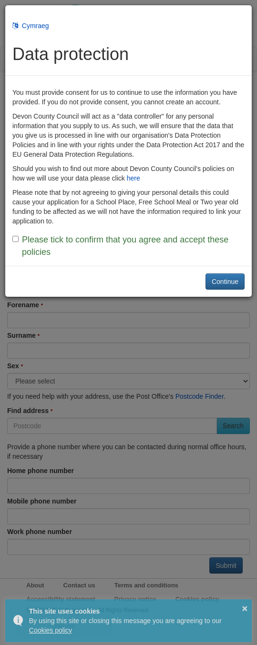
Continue (225, 281)
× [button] (245, 608)
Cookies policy (50, 630)
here (133, 178)
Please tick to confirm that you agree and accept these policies (120, 246)
